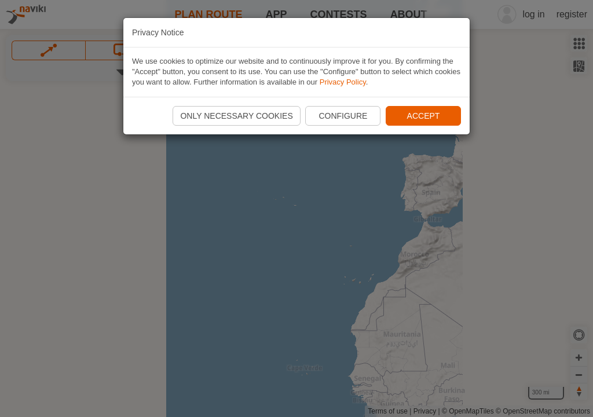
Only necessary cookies (236, 115)
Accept (423, 115)
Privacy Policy (343, 82)
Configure (343, 115)
